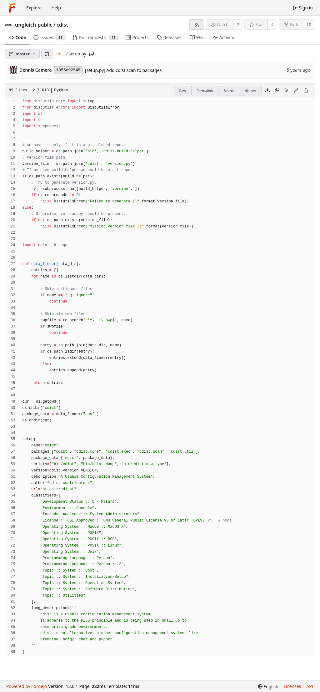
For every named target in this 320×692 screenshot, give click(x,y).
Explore (34, 8)
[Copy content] (277, 90)
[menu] (268, 686)
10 (308, 25)
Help (56, 8)
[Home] (12, 7)
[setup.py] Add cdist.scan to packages (123, 70)
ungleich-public (33, 25)
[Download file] (267, 90)
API (309, 686)
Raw (182, 90)
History (250, 90)
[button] (47, 54)
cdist (62, 25)
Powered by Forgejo (26, 686)
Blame (228, 90)
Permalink (205, 90)
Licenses (292, 686)
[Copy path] (91, 53)
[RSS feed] (196, 24)
